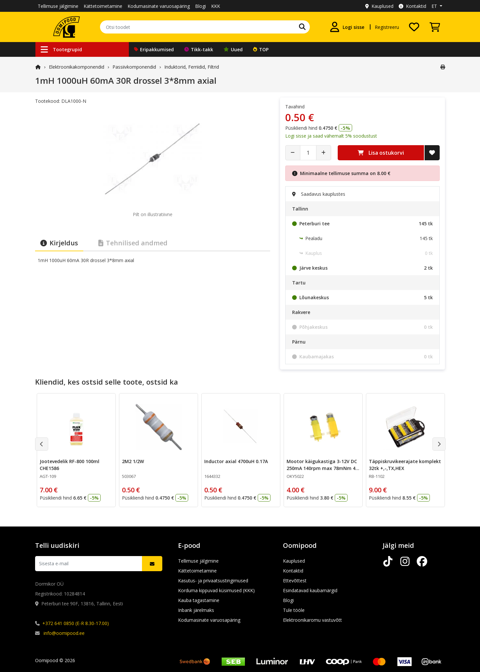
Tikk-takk (198, 49)
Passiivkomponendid (134, 67)
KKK (215, 6)
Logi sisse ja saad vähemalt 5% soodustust (331, 136)
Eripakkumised (154, 49)
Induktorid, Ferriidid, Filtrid (191, 67)
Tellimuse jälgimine (58, 6)
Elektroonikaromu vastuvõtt (312, 620)
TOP (261, 49)
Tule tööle (294, 610)
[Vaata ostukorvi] (435, 26)
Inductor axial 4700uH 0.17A (236, 461)
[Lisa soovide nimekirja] (432, 152)
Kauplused (379, 6)
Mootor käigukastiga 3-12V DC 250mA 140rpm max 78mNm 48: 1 (323, 468)
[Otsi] (302, 27)
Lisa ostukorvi (381, 152)
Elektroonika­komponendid (76, 67)
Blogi (200, 6)
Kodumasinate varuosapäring (159, 6)
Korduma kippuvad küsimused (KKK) (216, 590)
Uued (233, 49)
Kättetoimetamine (103, 6)
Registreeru (387, 27)
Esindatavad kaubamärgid (310, 590)
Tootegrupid (61, 49)
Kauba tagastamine (198, 600)
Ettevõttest (295, 580)
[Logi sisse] (347, 26)
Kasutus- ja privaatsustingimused (213, 580)
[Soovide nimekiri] (414, 26)
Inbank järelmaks (196, 610)
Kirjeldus (59, 242)
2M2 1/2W (133, 461)
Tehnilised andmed (133, 242)
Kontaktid (412, 6)
